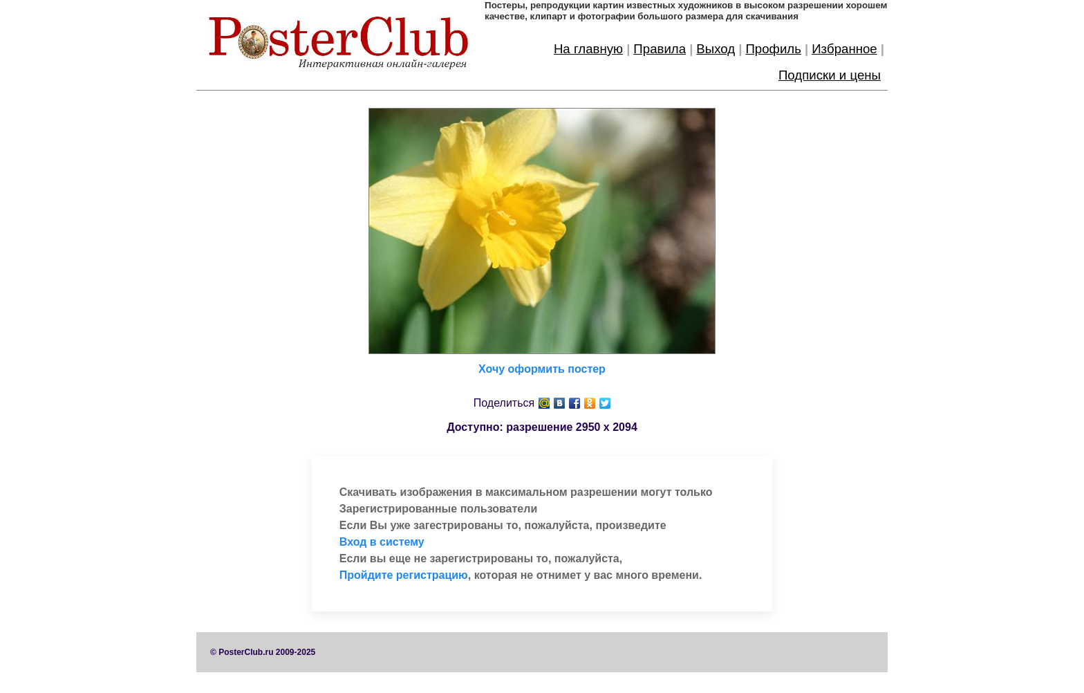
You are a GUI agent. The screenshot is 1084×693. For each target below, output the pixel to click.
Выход (715, 48)
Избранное (844, 48)
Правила (659, 48)
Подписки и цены (829, 75)
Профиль (773, 48)
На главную (588, 48)
